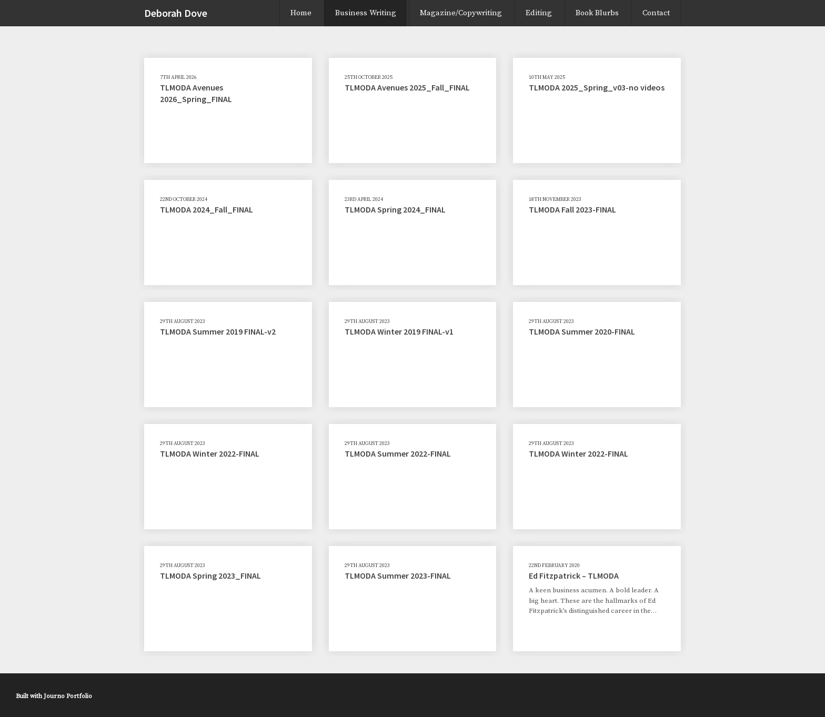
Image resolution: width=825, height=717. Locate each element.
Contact (656, 13)
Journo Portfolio (68, 696)
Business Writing (365, 13)
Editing (539, 13)
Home (300, 13)
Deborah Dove (175, 12)
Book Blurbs (597, 13)
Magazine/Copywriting (461, 13)
